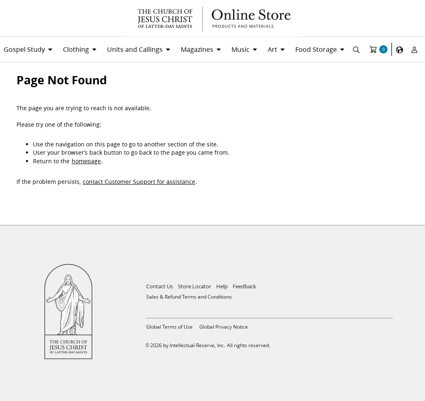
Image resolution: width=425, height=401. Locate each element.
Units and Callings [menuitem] (135, 49)
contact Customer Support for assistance (139, 182)
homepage (86, 161)
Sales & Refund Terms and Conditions (189, 296)
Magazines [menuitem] (197, 49)
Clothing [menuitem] (76, 49)
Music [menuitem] (240, 49)
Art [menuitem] (272, 49)
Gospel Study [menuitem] (24, 49)
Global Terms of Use (169, 326)
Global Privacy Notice (223, 326)
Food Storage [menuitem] (316, 49)
